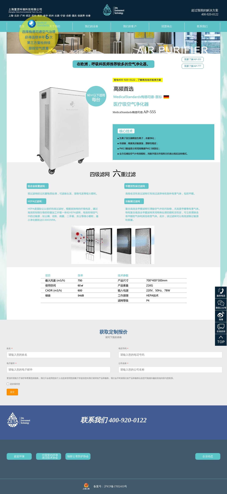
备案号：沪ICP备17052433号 (110, 486)
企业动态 (207, 456)
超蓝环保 (19, 456)
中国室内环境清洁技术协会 (50, 456)
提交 (12, 392)
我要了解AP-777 (192, 66)
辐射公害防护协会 (78, 456)
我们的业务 (91, 26)
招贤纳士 (166, 26)
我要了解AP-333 (192, 59)
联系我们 (202, 26)
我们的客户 (130, 26)
